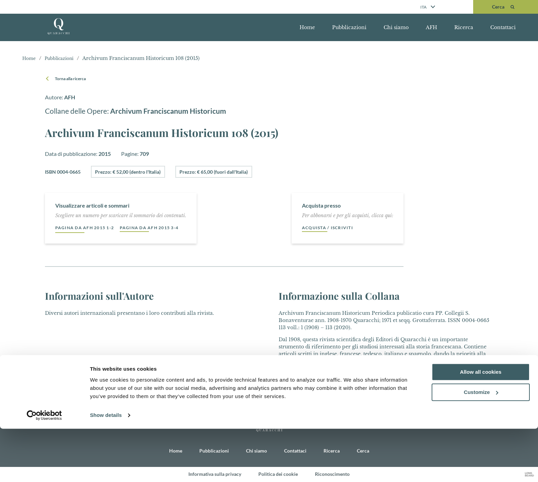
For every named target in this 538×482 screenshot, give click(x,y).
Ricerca (463, 27)
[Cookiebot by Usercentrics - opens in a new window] (44, 469)
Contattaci (503, 27)
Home (307, 27)
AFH (431, 27)
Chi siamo (396, 27)
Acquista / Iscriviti (331, 228)
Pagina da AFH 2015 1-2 (89, 228)
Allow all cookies (481, 425)
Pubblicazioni (349, 27)
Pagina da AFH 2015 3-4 (163, 228)
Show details (106, 468)
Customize (481, 445)
